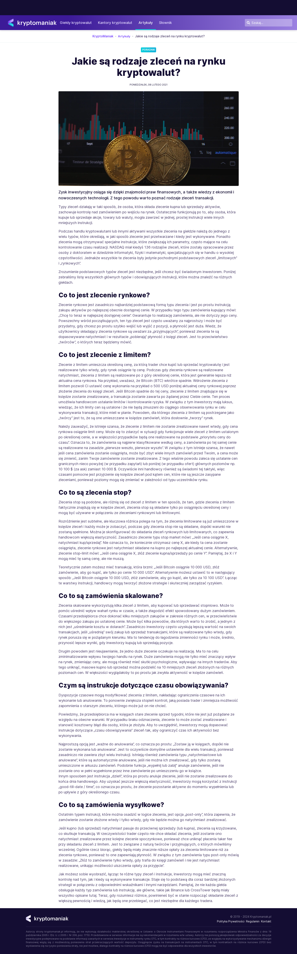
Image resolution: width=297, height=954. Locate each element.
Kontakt (266, 921)
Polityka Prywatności (230, 921)
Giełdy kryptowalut (78, 23)
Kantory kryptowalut (117, 23)
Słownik (167, 23)
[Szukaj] (268, 22)
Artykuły (148, 23)
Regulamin (252, 921)
